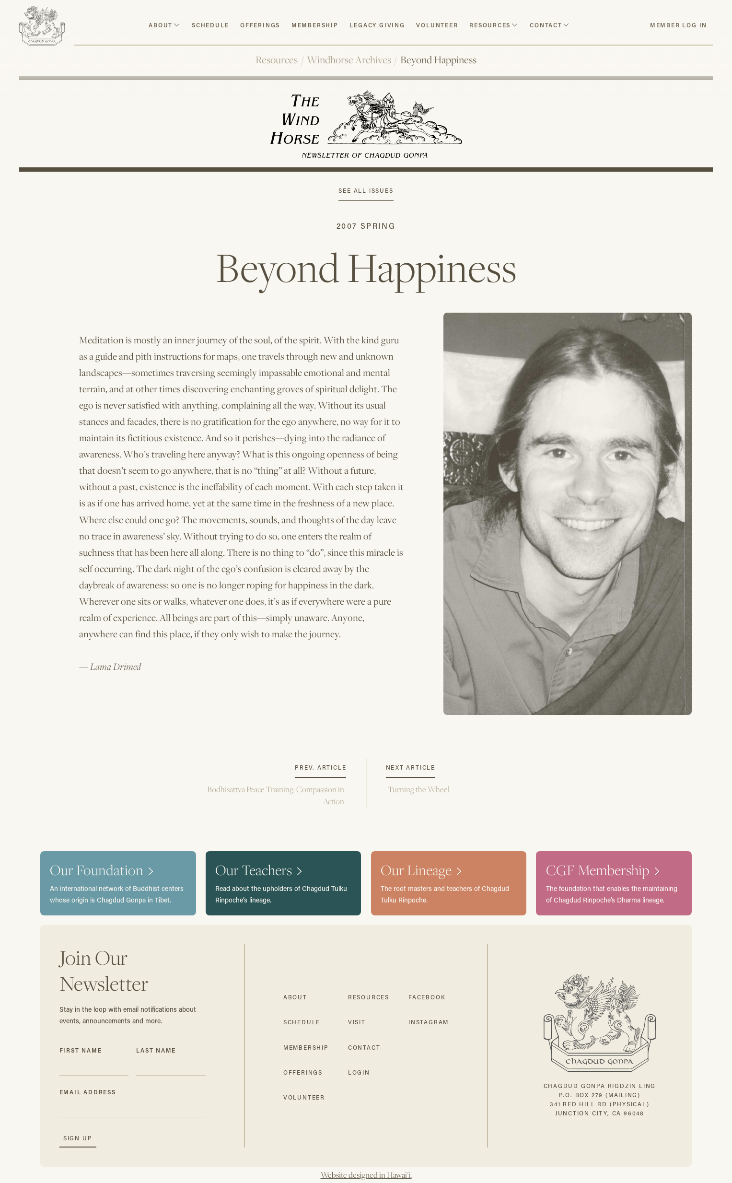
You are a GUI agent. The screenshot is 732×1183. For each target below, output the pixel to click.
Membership (314, 25)
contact (546, 25)
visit (357, 1022)
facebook (426, 997)
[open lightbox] (567, 514)
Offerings (260, 25)
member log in (678, 25)
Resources (277, 59)
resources (490, 25)
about (161, 25)
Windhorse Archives (349, 59)
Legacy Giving (377, 25)
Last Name (156, 1050)
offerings (303, 1072)
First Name (80, 1050)
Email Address (87, 1092)
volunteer (437, 25)
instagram (428, 1022)
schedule (210, 25)
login (359, 1072)
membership (306, 1047)
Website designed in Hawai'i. (366, 1175)
